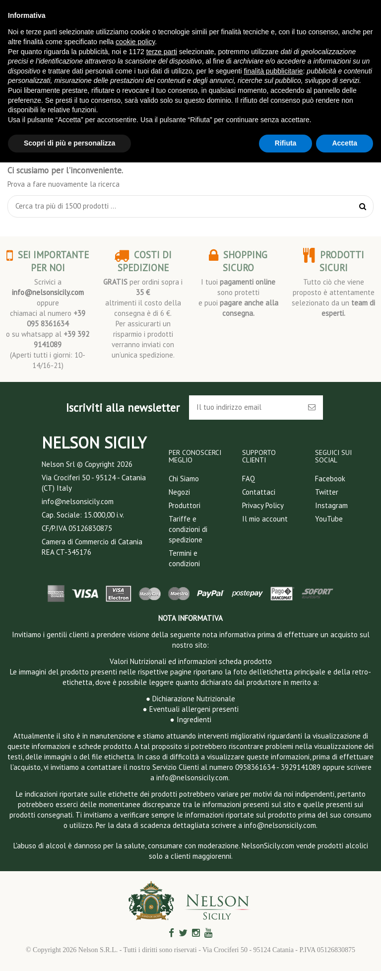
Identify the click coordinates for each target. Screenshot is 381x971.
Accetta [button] (344, 143)
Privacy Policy (263, 505)
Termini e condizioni (184, 558)
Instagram (331, 505)
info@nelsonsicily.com (48, 292)
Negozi (179, 492)
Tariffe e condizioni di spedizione (188, 529)
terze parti (161, 52)
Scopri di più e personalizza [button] (69, 143)
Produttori (184, 505)
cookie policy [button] (135, 42)
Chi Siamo (184, 478)
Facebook (330, 478)
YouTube (329, 518)
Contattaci (258, 492)
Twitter (326, 492)
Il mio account (265, 518)
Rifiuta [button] (286, 143)
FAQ (248, 478)
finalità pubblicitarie (273, 71)
